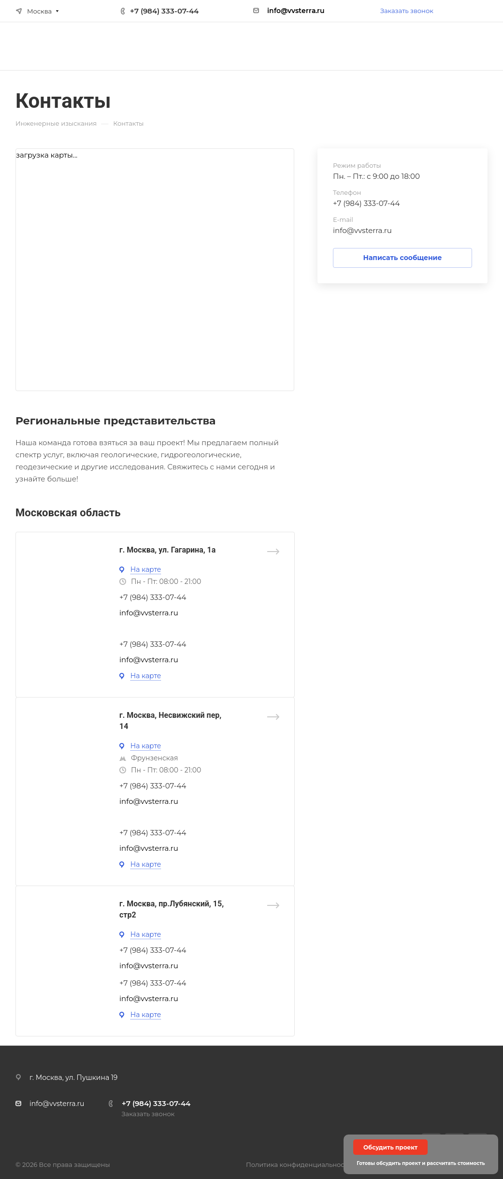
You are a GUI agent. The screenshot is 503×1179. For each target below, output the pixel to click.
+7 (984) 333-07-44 (164, 10)
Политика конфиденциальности (299, 1164)
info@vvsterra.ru (362, 230)
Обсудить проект (390, 1147)
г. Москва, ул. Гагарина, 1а (167, 549)
